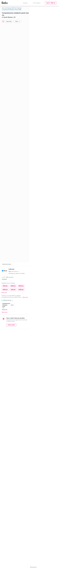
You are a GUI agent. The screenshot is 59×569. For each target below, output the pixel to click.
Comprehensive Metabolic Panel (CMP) (11, 9)
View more (4, 292)
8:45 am (21, 286)
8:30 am (13, 286)
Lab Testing (8, 8)
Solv (3, 8)
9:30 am (21, 289)
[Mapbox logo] (33, 567)
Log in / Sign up (50, 3)
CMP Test (13, 8)
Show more (25, 297)
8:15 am (5, 286)
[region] (44, 287)
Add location (11, 325)
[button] (31, 35)
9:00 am (5, 289)
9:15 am (13, 289)
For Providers (36, 3)
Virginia (19, 8)
